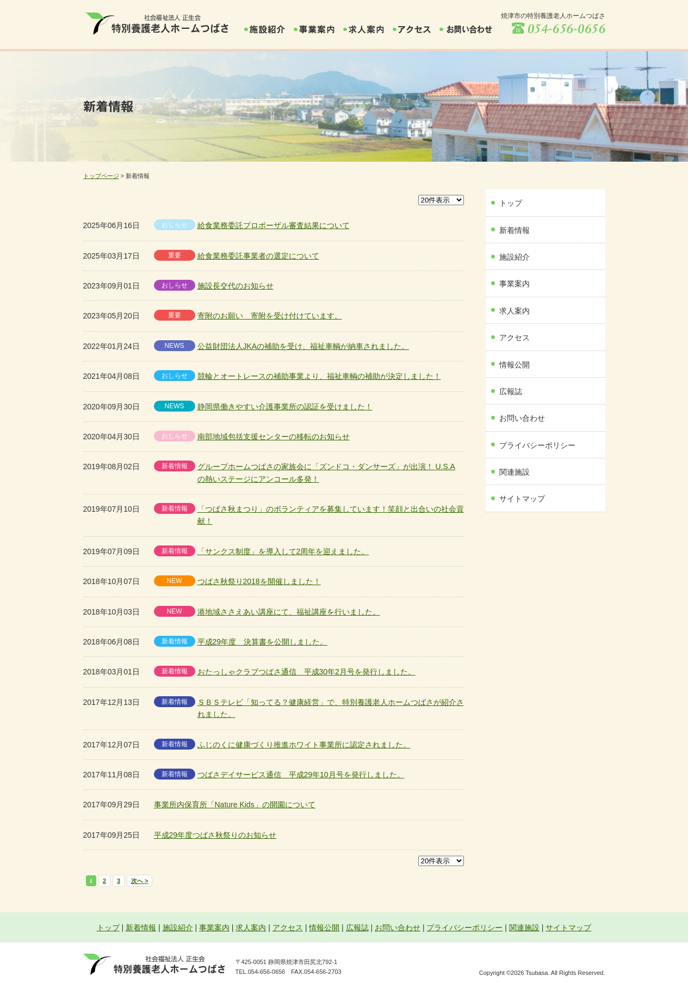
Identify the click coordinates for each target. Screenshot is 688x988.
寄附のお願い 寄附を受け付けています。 (269, 315)
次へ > (139, 880)
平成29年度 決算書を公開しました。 (262, 641)
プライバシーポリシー (537, 445)
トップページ (101, 176)
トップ (510, 203)
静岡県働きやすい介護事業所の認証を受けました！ (285, 406)
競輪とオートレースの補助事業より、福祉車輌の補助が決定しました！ (319, 376)
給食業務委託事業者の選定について (258, 255)
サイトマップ (522, 498)
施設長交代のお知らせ (235, 285)
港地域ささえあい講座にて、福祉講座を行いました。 (288, 611)
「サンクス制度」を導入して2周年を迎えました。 (283, 551)
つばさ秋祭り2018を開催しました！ (259, 581)
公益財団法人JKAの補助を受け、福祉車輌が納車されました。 (303, 346)
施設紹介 (514, 257)
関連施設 (514, 472)
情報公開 (514, 364)
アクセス (514, 337)
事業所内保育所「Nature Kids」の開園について (234, 804)
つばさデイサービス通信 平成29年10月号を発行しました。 (301, 774)
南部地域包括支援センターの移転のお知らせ (273, 436)
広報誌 (510, 391)
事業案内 (514, 283)
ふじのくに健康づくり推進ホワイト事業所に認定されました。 (304, 744)
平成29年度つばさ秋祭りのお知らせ (215, 835)
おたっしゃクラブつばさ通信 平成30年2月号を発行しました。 (306, 671)
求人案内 (514, 310)
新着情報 (514, 230)
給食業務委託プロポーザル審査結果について (273, 225)
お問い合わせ (522, 418)
